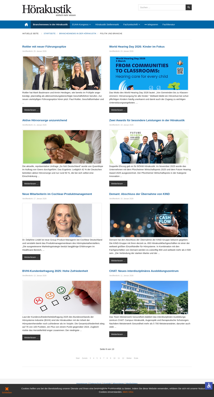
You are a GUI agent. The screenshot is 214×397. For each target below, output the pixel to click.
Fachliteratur (169, 24)
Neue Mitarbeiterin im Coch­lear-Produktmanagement (57, 194)
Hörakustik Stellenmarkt (107, 24)
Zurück (85, 358)
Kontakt (107, 383)
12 (123, 358)
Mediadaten (131, 383)
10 (114, 358)
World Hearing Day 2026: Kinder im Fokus (137, 46)
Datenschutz (95, 383)
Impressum (81, 383)
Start (78, 358)
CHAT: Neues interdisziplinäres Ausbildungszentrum (144, 270)
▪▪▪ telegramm (151, 24)
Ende (136, 358)
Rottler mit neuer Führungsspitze (44, 46)
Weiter (129, 358)
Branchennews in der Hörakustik (50, 24)
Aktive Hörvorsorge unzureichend (44, 120)
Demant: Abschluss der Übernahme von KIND (139, 194)
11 (119, 358)
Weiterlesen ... (31, 110)
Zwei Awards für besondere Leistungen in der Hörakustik (147, 120)
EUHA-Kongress (80, 24)
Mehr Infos (128, 392)
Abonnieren (118, 383)
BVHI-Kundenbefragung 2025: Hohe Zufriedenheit (55, 270)
